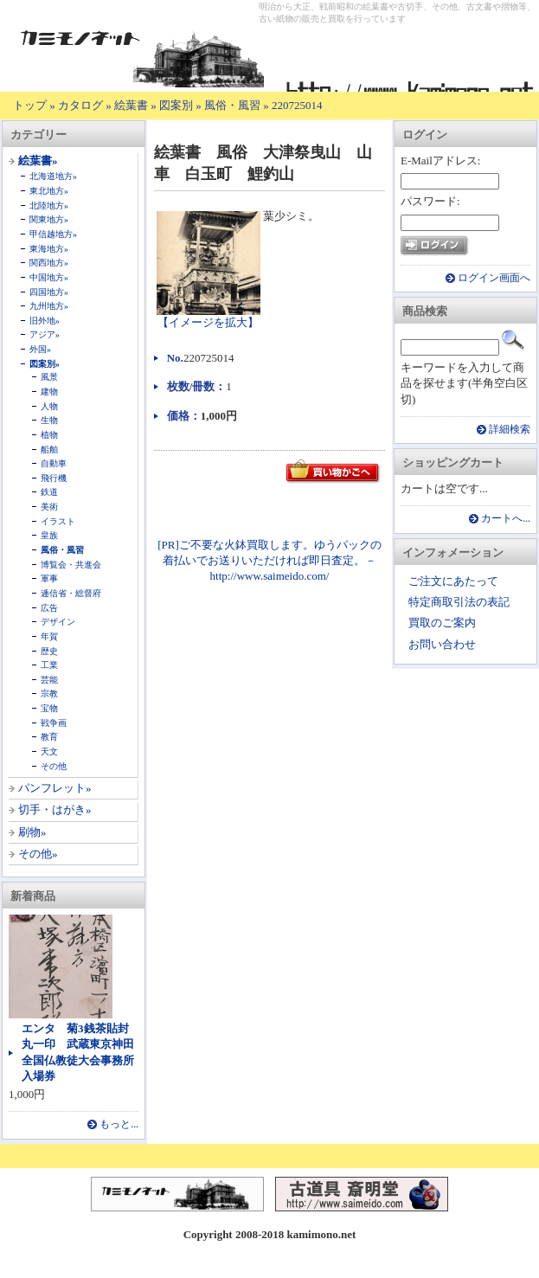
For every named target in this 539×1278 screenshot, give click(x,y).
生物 (49, 420)
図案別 (176, 105)
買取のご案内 (442, 622)
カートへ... (505, 518)
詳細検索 (509, 429)
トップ (30, 105)
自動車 (54, 463)
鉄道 (49, 492)
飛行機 (54, 478)
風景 (49, 377)
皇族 (49, 535)
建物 (49, 391)
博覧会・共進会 (71, 564)
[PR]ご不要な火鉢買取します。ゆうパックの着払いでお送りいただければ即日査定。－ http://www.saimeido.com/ (269, 560)
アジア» (44, 334)
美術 (49, 506)
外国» (40, 349)
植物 (49, 435)
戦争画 (54, 723)
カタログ (80, 105)
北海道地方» (53, 176)
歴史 (49, 651)
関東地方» (48, 219)
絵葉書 (131, 105)
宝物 (49, 708)
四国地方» (48, 292)
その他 (54, 766)
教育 (49, 737)
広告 (49, 608)
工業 (49, 665)
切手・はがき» (55, 809)
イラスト (58, 521)
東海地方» (48, 249)
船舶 (49, 449)
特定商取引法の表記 (459, 601)
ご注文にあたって (453, 581)
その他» (38, 853)
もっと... (118, 1124)
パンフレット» (55, 787)
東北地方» (48, 191)
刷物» (32, 831)
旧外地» (44, 320)
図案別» (44, 364)
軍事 (49, 578)
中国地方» (48, 277)
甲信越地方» (53, 234)
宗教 (49, 693)
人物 (49, 406)
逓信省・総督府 (71, 593)
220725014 (297, 105)
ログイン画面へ (494, 278)
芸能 (49, 679)
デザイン (58, 621)
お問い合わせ (442, 644)
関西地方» (48, 262)
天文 (49, 751)
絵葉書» (38, 160)
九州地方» (48, 306)
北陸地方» (48, 205)
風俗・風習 (232, 105)
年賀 (49, 636)
